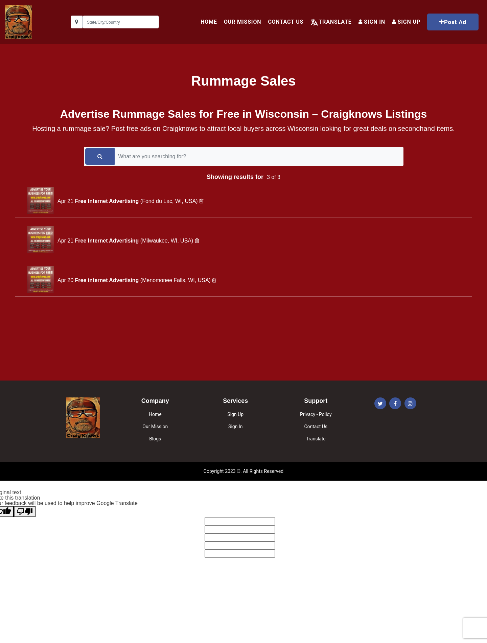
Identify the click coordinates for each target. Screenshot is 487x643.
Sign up (406, 22)
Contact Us (285, 22)
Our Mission (242, 22)
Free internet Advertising (107, 280)
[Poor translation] (25, 511)
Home (155, 414)
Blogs (155, 438)
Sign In (371, 22)
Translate (335, 22)
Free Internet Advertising (107, 201)
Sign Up (235, 414)
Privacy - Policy (316, 414)
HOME (209, 22)
